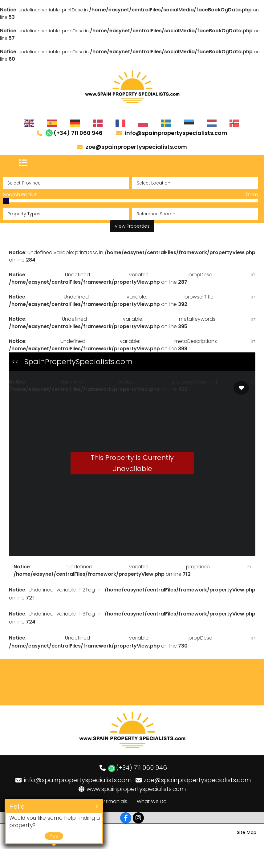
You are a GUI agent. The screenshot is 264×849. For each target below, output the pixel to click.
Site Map (247, 832)
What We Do (152, 801)
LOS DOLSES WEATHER (132, 682)
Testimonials (112, 801)
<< (15, 361)
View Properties (132, 226)
